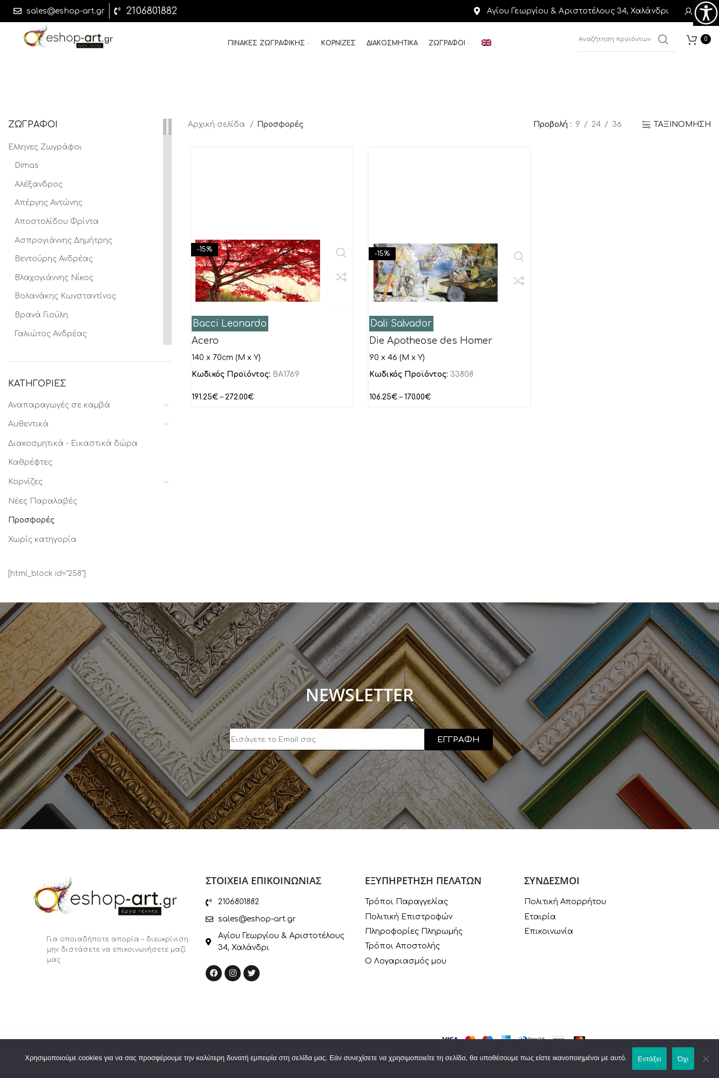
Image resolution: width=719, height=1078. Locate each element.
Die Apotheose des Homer (429, 341)
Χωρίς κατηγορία (42, 539)
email (240, 725)
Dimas (27, 165)
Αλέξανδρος (39, 184)
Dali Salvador (400, 323)
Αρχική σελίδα (217, 124)
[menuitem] (486, 47)
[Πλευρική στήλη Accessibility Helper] (706, 13)
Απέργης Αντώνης (49, 203)
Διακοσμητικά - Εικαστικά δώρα (73, 443)
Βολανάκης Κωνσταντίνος (65, 296)
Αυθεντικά (28, 424)
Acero (201, 341)
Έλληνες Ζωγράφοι (45, 147)
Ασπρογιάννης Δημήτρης (63, 240)
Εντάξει (649, 1059)
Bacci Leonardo (227, 323)
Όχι (683, 1059)
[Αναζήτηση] (627, 43)
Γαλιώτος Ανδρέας (51, 334)
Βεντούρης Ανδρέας (54, 259)
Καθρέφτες (30, 462)
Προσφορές (31, 520)
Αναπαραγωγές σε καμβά (59, 405)
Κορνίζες (25, 482)
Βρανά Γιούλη (41, 315)
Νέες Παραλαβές (42, 501)
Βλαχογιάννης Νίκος (54, 278)
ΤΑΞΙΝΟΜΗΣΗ (682, 124)
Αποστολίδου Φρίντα (57, 222)
